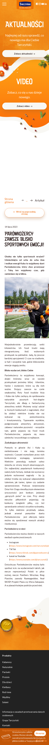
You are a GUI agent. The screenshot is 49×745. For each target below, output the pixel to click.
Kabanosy (7, 662)
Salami (5, 702)
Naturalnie (7, 667)
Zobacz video (24, 106)
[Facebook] (37, 4)
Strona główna (9, 200)
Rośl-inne (6, 692)
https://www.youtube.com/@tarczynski (28, 559)
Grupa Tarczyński (10, 720)
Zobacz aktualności (24, 53)
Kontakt (6, 725)
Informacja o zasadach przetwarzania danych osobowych (23, 713)
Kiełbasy (6, 687)
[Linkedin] (46, 4)
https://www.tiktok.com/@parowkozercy (29, 552)
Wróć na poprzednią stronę (24, 212)
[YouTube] (42, 4)
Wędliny (6, 697)
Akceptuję (40, 733)
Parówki (6, 672)
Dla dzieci (7, 682)
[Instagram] (40, 4)
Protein (5, 677)
